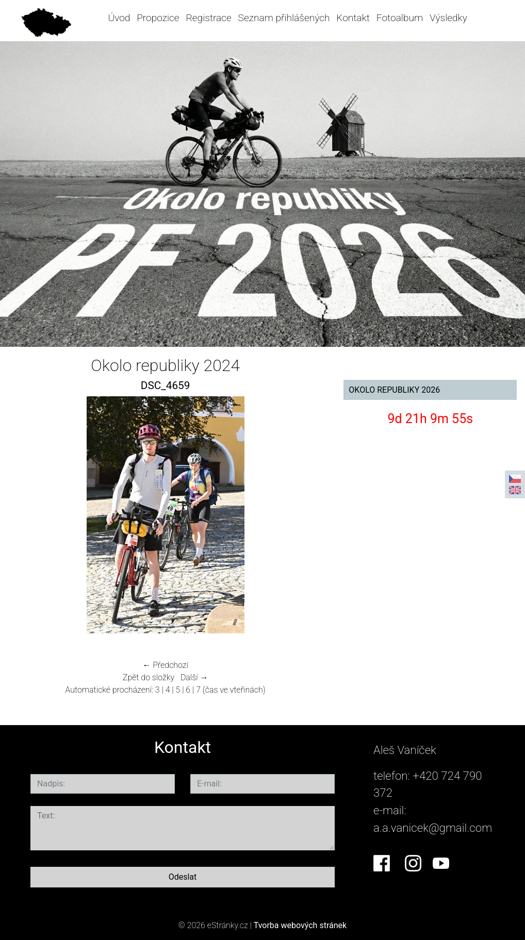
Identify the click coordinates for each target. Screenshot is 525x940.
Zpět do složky (148, 677)
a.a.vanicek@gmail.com (432, 827)
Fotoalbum (399, 18)
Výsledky (448, 18)
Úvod (119, 18)
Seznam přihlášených (284, 18)
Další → (194, 677)
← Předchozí (165, 665)
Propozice (158, 18)
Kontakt (353, 18)
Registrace (208, 18)
